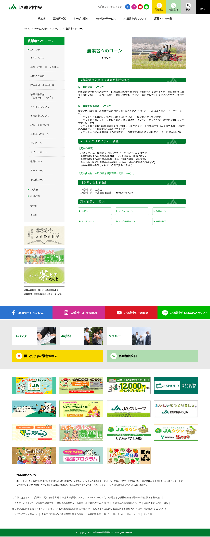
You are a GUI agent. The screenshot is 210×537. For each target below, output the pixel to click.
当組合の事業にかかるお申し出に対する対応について (88, 503)
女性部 (33, 206)
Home (27, 28)
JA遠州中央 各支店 (91, 189)
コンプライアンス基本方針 (26, 514)
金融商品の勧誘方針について (135, 503)
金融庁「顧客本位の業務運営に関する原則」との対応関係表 (75, 514)
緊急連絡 (156, 7)
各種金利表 (159, 221)
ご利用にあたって (21, 498)
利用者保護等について (77, 498)
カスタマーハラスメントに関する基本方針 (34, 503)
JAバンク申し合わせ (121, 514)
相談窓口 (172, 7)
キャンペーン (37, 58)
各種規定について (39, 116)
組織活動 (33, 196)
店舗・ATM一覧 (163, 18)
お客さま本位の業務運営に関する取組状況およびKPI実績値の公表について (138, 509)
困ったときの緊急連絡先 (40, 356)
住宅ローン (85, 211)
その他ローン (37, 179)
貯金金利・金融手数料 (42, 85)
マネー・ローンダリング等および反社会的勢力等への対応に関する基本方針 (132, 498)
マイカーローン (124, 211)
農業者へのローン (39, 134)
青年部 (33, 215)
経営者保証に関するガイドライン (30, 509)
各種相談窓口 (128, 356)
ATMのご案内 (37, 76)
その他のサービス (106, 18)
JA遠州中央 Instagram (84, 312)
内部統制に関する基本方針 (48, 498)
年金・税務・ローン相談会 (44, 67)
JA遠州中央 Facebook (31, 313)
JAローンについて (40, 125)
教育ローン (159, 211)
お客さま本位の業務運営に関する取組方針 (73, 509)
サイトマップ (142, 514)
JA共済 (32, 189)
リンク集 (157, 514)
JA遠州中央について (135, 18)
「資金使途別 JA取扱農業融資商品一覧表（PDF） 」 (107, 173)
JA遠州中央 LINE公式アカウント (189, 312)
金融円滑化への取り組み (166, 503)
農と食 (42, 18)
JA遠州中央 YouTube (136, 312)
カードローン (86, 221)
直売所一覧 (59, 18)
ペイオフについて (39, 106)
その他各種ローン (125, 221)
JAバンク (57, 28)
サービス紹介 (80, 18)
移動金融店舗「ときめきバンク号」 (42, 96)
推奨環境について (124, 485)
